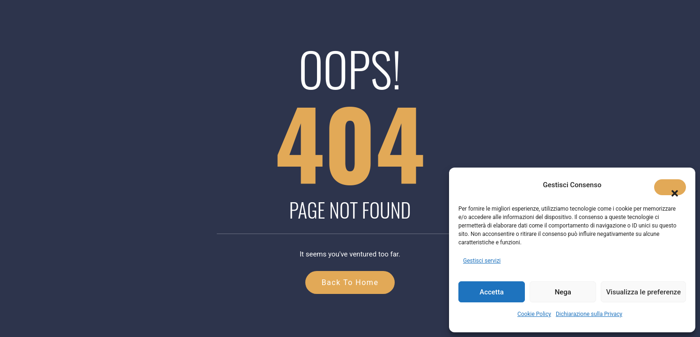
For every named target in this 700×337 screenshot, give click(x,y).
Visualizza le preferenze (643, 292)
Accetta (491, 292)
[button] (670, 187)
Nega (563, 292)
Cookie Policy (534, 314)
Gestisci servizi (482, 260)
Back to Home (350, 282)
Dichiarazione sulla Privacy (589, 314)
